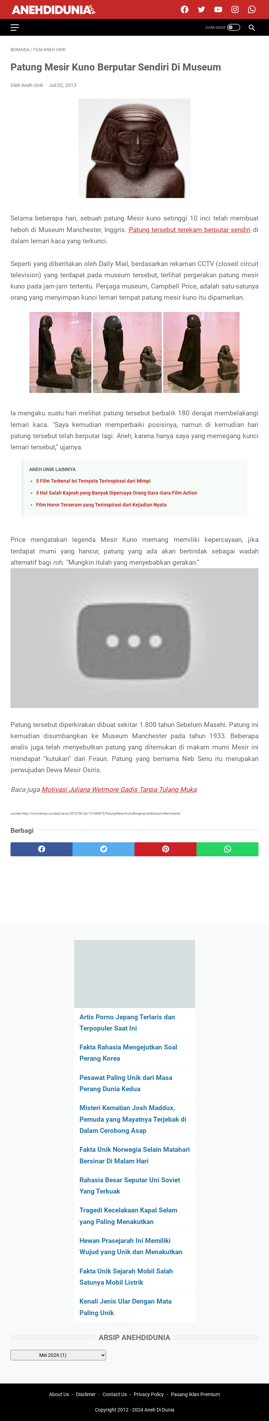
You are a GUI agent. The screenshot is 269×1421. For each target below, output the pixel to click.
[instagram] (234, 9)
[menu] (19, 27)
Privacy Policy (149, 1394)
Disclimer (86, 1394)
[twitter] (200, 9)
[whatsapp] (227, 849)
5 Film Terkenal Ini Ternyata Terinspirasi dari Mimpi (93, 481)
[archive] (58, 1355)
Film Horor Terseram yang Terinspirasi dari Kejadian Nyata (101, 505)
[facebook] (183, 9)
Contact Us (115, 1394)
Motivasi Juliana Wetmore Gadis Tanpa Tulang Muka (118, 790)
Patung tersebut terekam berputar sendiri (190, 230)
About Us (59, 1394)
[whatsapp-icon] (250, 9)
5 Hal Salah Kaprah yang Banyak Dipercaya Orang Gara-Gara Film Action (116, 493)
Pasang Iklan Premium (195, 1394)
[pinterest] (165, 849)
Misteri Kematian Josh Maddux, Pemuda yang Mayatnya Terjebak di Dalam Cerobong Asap (133, 1119)
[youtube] (217, 9)
